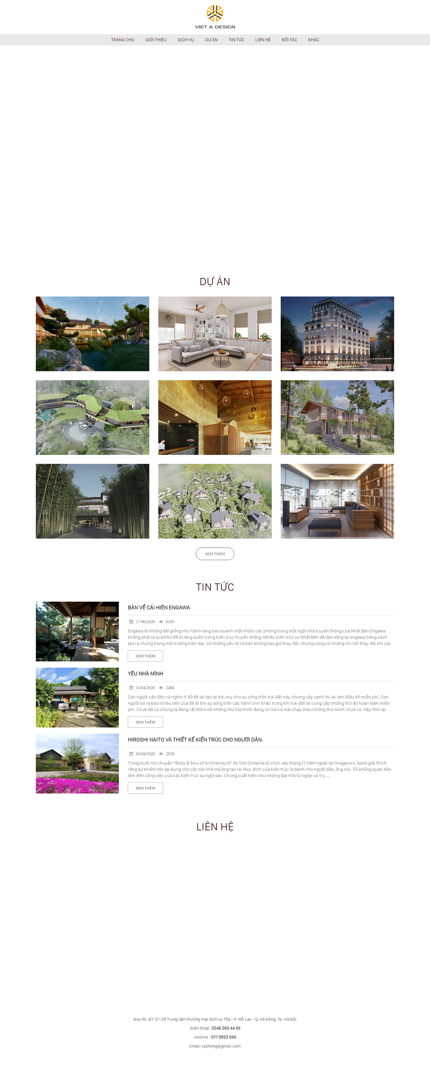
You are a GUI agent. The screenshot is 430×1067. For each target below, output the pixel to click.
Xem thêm (215, 553)
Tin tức (215, 586)
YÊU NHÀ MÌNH (145, 673)
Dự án (215, 281)
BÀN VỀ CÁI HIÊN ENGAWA (159, 607)
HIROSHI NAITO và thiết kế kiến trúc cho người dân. (195, 739)
